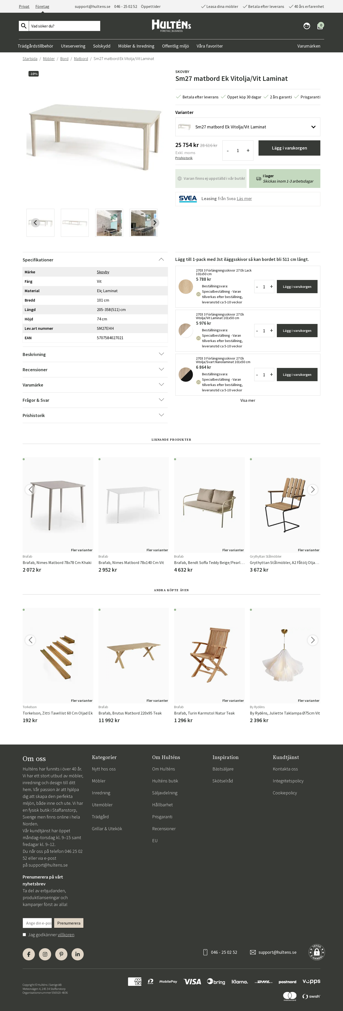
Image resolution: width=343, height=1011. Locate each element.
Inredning (101, 793)
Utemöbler (102, 805)
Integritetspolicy (288, 781)
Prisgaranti (162, 817)
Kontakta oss (285, 769)
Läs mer (244, 198)
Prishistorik (184, 158)
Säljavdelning (164, 793)
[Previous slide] (35, 222)
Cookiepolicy (285, 793)
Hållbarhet (162, 805)
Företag (42, 6)
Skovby (182, 71)
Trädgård (100, 817)
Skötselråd (222, 781)
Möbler (49, 58)
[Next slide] (154, 222)
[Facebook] (29, 954)
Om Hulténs (163, 769)
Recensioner (164, 828)
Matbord (81, 58)
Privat (24, 6)
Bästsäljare (223, 769)
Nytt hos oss (104, 769)
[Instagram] (45, 954)
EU (155, 840)
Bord (64, 58)
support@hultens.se (92, 6)
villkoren (66, 935)
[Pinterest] (61, 954)
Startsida (30, 58)
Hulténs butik (165, 781)
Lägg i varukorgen (289, 148)
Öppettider (151, 6)
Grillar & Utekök (107, 828)
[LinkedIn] (78, 954)
